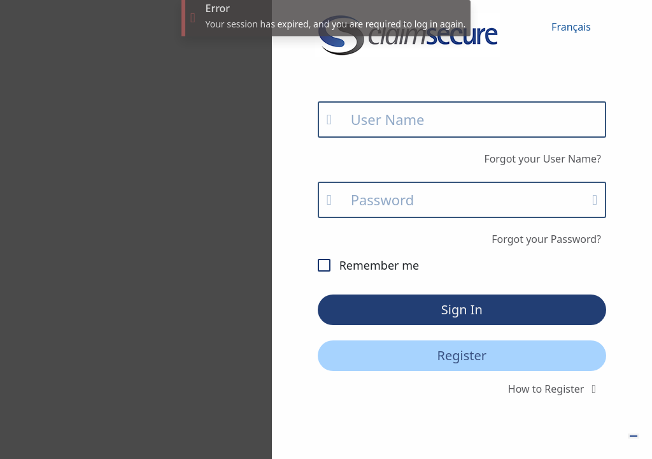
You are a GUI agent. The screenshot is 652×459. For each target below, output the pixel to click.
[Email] (462, 119)
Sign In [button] (462, 309)
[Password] (462, 200)
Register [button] (462, 355)
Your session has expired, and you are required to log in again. (335, 24)
